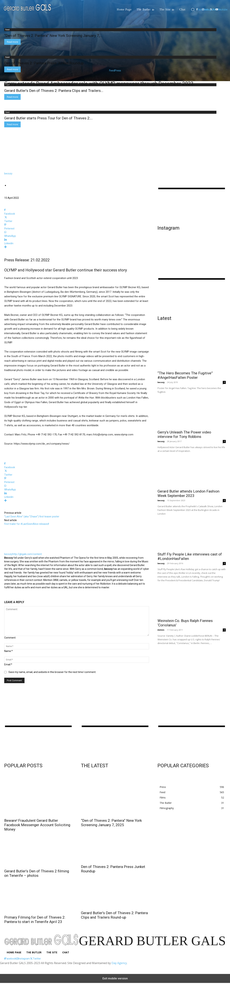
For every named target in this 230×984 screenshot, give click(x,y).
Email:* (8, 664)
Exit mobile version (115, 978)
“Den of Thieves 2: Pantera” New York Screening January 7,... (53, 36)
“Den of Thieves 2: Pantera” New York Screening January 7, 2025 (111, 822)
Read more (12, 42)
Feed (112, 70)
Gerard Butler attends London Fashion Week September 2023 (188, 493)
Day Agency (119, 963)
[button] (193, 9)
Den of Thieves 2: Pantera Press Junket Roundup (44, 63)
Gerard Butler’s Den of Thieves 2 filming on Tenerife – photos (36, 873)
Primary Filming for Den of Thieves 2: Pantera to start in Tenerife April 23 (34, 919)
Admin (161, 629)
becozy (8, 173)
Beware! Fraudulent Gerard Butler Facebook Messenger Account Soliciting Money (37, 824)
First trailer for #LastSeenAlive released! (26, 524)
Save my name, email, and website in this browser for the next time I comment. (52, 672)
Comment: (10, 637)
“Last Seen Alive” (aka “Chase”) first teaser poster (31, 516)
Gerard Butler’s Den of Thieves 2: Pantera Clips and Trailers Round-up (114, 915)
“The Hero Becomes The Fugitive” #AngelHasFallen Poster (185, 375)
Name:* (8, 651)
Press (118, 70)
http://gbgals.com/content (27, 554)
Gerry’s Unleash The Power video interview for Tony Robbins (184, 434)
